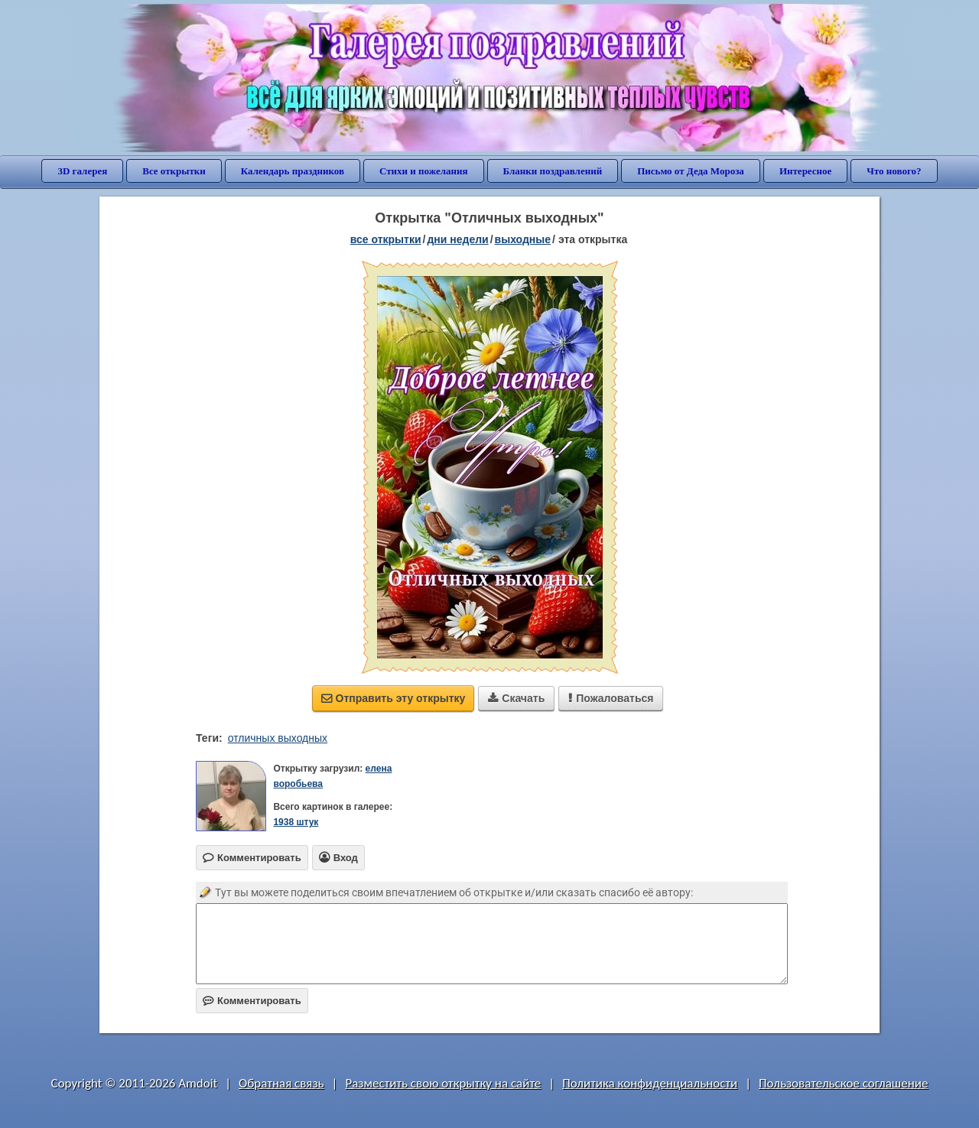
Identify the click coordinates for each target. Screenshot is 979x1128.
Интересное (805, 171)
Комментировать (252, 1000)
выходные (523, 239)
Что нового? (894, 171)
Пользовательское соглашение (843, 1083)
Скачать (516, 698)
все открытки (385, 239)
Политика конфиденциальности (649, 1083)
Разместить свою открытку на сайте (443, 1083)
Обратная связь (281, 1083)
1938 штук (295, 822)
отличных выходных (277, 738)
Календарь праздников (292, 171)
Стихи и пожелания (423, 171)
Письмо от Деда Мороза (690, 171)
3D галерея (82, 171)
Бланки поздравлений (553, 171)
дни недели (457, 239)
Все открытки (174, 171)
